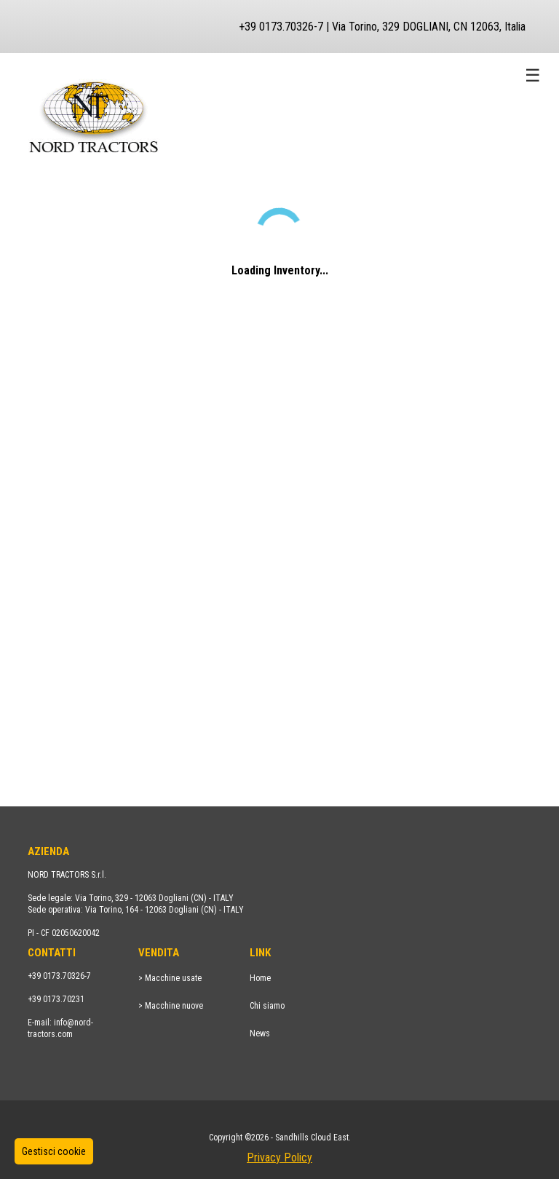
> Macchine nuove (170, 1006)
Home (260, 978)
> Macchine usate (170, 978)
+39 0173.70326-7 (59, 976)
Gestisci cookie (54, 1151)
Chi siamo (267, 1006)
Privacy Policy (279, 1157)
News (260, 1033)
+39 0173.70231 (56, 999)
